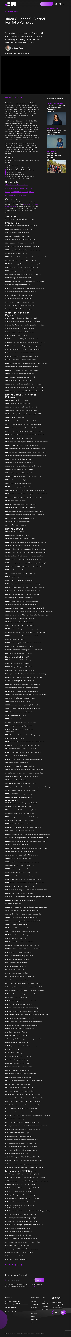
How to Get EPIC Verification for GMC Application (54, 155)
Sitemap (43, 1333)
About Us (33, 1301)
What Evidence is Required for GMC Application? (56, 131)
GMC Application (51, 128)
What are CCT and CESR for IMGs (15, 195)
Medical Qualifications (58, 103)
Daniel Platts (18, 48)
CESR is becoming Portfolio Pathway (16, 185)
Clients (33, 1323)
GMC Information (13, 16)
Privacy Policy (32, 1286)
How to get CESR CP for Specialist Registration (19, 192)
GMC (6, 16)
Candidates (34, 1319)
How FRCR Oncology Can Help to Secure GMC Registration (56, 107)
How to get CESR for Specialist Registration (18, 188)
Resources (34, 1316)
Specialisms (34, 1304)
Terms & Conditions (35, 1333)
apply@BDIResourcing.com (20, 1304)
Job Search (34, 1313)
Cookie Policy (45, 1310)
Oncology (49, 103)
